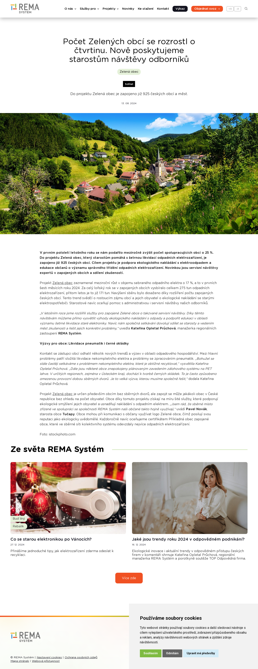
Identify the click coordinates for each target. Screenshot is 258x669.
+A (230, 8)
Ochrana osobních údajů (81, 657)
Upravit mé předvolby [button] (201, 653)
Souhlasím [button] (151, 653)
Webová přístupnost (46, 661)
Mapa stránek (19, 661)
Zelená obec (129, 71)
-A (237, 8)
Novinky (128, 8)
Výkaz (180, 8)
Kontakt (163, 8)
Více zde (129, 578)
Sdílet (129, 84)
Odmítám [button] (172, 653)
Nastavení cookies (49, 657)
